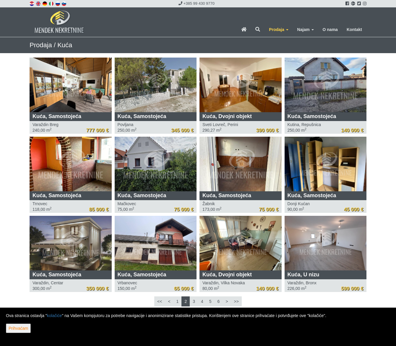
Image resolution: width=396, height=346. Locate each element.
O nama (330, 29)
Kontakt (354, 29)
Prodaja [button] (278, 29)
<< (159, 301)
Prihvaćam (18, 328)
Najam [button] (305, 29)
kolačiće (54, 315)
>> (236, 301)
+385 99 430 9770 (196, 3)
